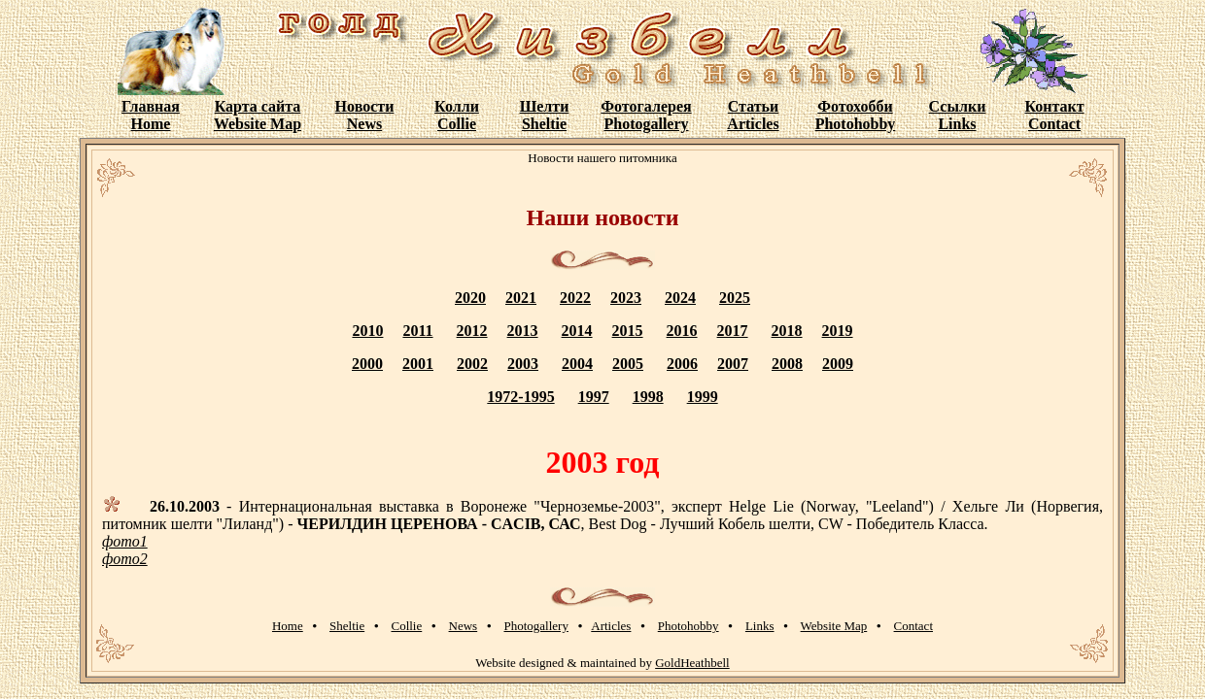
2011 (417, 330)
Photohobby (855, 124)
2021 (520, 297)
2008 (787, 363)
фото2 (125, 558)
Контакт (1054, 106)
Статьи (753, 106)
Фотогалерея (646, 106)
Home (151, 124)
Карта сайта (258, 106)
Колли (456, 106)
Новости (365, 106)
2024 (680, 297)
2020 (470, 297)
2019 (837, 330)
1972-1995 (520, 396)
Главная (150, 106)
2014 (577, 330)
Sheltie (544, 124)
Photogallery (645, 124)
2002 (472, 363)
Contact (1054, 124)
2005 (627, 363)
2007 (732, 363)
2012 (472, 330)
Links (957, 124)
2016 (682, 330)
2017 (732, 330)
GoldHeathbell (692, 662)
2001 (417, 363)
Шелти (544, 106)
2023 (625, 297)
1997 (593, 396)
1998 (648, 396)
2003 (522, 363)
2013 (522, 330)
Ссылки (957, 106)
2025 (734, 297)
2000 (367, 363)
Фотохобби (854, 106)
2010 (367, 330)
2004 (577, 363)
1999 (702, 396)
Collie (456, 124)
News (364, 124)
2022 (575, 297)
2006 (682, 363)
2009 (837, 363)
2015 (627, 330)
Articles (752, 124)
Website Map (257, 124)
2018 (787, 330)
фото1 (125, 541)
